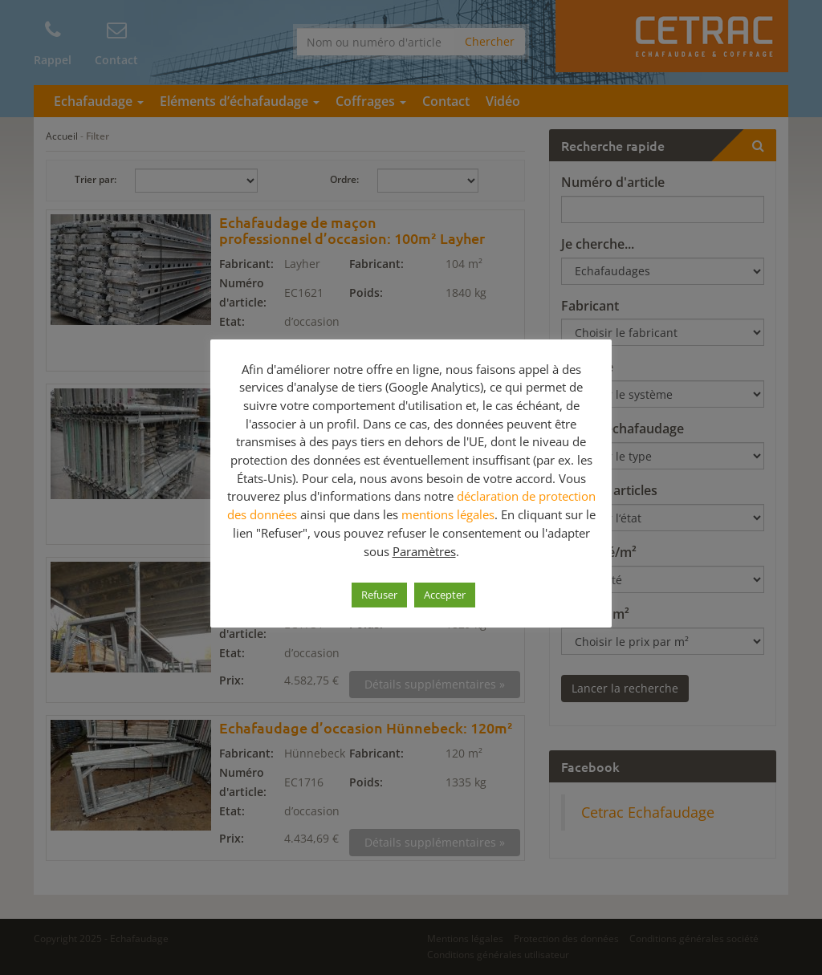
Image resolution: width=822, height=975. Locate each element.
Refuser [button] (379, 594)
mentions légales (447, 514)
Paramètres (424, 551)
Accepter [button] (445, 594)
